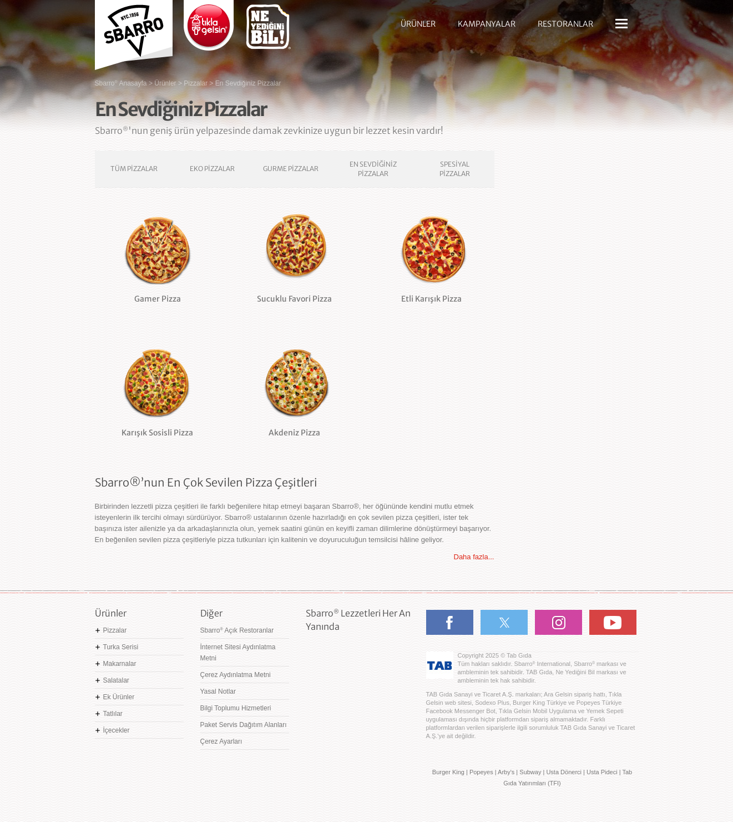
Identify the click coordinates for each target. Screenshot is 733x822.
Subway (530, 772)
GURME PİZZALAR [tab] (291, 168)
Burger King (448, 772)
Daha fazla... (474, 557)
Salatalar (116, 680)
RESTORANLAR (565, 24)
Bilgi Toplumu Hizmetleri (235, 708)
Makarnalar (120, 664)
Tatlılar (113, 714)
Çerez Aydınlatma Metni (235, 675)
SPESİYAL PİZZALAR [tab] (454, 169)
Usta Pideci (602, 772)
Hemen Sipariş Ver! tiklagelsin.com (349, 747)
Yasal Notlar (218, 691)
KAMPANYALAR (486, 24)
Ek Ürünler (119, 697)
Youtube (612, 622)
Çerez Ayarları (221, 741)
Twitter (504, 622)
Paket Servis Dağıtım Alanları (243, 725)
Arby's (506, 772)
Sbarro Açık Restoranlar (237, 630)
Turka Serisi (121, 647)
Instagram (558, 622)
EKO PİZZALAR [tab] (212, 168)
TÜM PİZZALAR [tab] (134, 168)
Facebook (449, 622)
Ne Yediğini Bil (357, 714)
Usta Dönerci (564, 772)
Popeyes (481, 772)
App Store (340, 651)
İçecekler (116, 730)
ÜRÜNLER (418, 24)
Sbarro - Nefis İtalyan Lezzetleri (134, 31)
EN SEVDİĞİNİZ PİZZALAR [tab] (373, 169)
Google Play (340, 674)
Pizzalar (115, 630)
